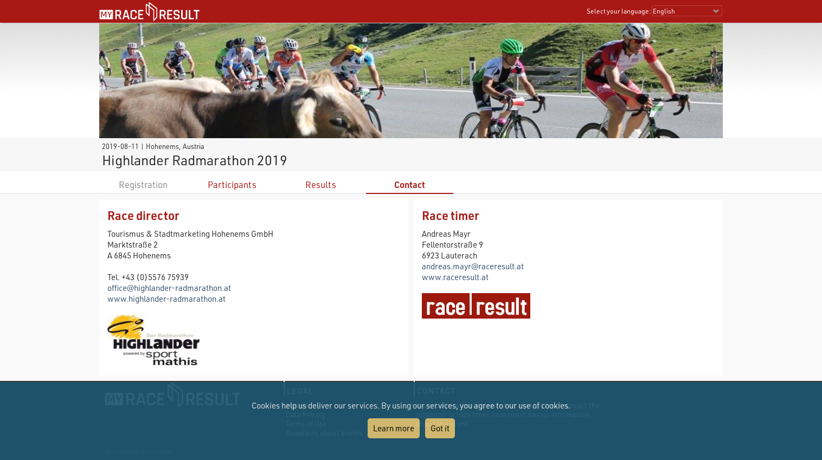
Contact (409, 184)
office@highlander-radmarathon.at (169, 287)
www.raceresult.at (455, 276)
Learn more (393, 428)
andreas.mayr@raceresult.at (473, 266)
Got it (440, 428)
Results (320, 184)
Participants (232, 184)
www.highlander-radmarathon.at (166, 298)
